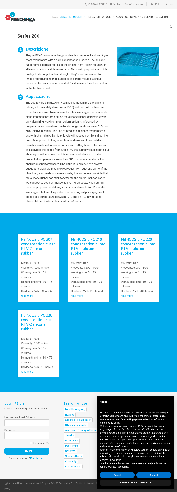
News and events (142, 17)
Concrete (70, 451)
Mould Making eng (75, 409)
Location (161, 17)
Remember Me (39, 443)
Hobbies (69, 414)
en (171, 4)
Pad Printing (71, 445)
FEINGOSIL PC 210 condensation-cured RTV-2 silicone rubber (88, 246)
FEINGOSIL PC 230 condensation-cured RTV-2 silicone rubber (38, 322)
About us (122, 17)
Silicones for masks (75, 425)
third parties (160, 426)
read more (27, 295)
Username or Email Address (19, 417)
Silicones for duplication (78, 419)
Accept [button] (154, 475)
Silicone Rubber (71, 17)
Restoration (71, 440)
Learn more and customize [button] (135, 482)
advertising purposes (121, 439)
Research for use (99, 17)
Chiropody (70, 461)
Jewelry (69, 435)
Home (54, 17)
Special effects (73, 456)
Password (9, 430)
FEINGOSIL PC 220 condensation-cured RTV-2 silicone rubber (138, 246)
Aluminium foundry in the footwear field (87, 430)
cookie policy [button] (113, 422)
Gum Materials (73, 466)
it (167, 4)
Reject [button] (117, 475)
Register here (37, 458)
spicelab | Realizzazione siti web (24, 483)
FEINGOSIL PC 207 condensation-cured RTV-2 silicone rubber (38, 246)
